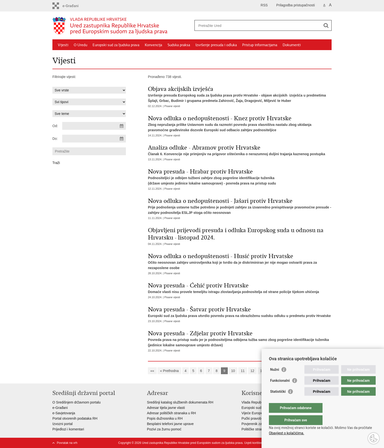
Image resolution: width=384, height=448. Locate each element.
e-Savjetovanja (63, 413)
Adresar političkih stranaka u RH (171, 413)
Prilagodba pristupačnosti (295, 5)
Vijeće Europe (252, 413)
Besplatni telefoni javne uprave (170, 424)
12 (252, 371)
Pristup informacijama (259, 45)
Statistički (278, 401)
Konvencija (153, 45)
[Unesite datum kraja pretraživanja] (94, 138)
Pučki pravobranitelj (256, 418)
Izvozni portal (62, 424)
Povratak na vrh (67, 443)
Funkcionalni (280, 390)
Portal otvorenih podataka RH (74, 418)
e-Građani (60, 408)
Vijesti (63, 45)
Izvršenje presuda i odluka (216, 45)
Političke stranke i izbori (259, 429)
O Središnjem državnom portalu (76, 402)
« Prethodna (169, 371)
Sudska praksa (179, 45)
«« (152, 371)
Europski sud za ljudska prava (116, 45)
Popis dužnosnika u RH (165, 418)
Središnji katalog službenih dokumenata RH (180, 402)
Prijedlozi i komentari (68, 429)
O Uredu (80, 45)
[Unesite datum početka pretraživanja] (94, 126)
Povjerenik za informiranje (261, 424)
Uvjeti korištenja (254, 443)
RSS (264, 5)
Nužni (274, 379)
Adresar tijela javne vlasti (166, 408)
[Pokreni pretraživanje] (326, 25)
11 (243, 371)
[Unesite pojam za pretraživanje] (258, 26)
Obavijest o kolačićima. (286, 433)
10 (233, 371)
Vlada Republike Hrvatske (261, 402)
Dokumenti (292, 45)
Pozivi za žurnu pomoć (164, 429)
